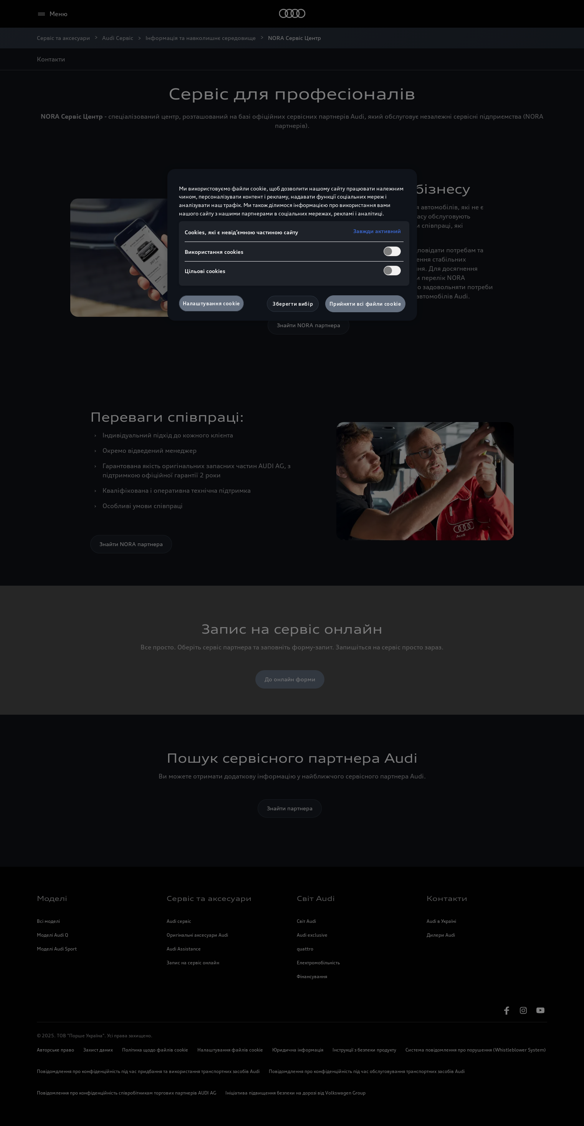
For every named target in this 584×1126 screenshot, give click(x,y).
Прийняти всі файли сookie (365, 304)
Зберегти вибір (293, 304)
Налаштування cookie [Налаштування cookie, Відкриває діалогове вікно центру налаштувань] (211, 303)
